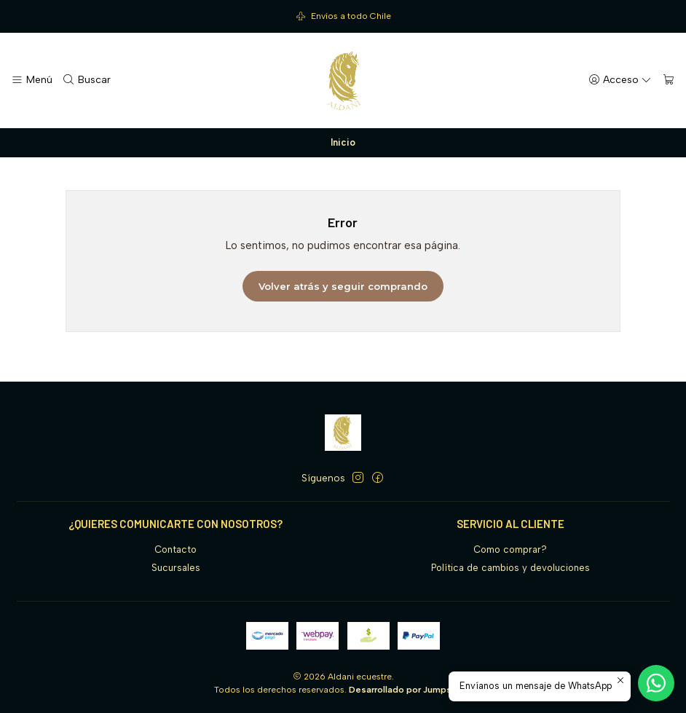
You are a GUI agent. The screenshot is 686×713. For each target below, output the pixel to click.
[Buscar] (87, 80)
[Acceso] (620, 80)
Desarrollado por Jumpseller (409, 690)
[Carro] (669, 80)
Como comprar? (510, 549)
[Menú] (31, 80)
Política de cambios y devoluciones (510, 567)
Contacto (175, 549)
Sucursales (175, 567)
